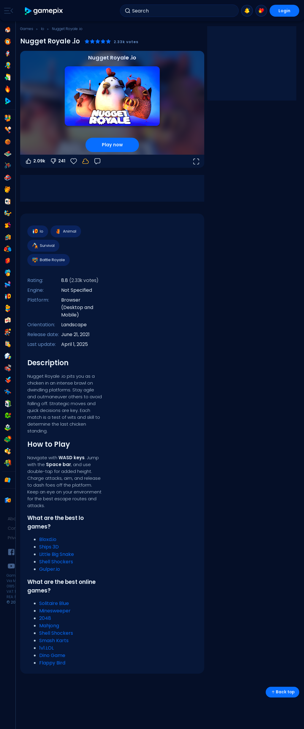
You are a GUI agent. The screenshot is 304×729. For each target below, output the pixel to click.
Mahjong (49, 625)
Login (284, 11)
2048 (45, 618)
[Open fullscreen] (196, 161)
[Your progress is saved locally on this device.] (85, 161)
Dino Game (52, 655)
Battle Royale (48, 260)
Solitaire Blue (54, 603)
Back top (282, 692)
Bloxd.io (47, 539)
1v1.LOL (46, 648)
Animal (65, 231)
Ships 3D (49, 546)
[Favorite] (73, 161)
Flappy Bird (52, 662)
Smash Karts (54, 640)
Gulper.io (49, 569)
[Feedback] (97, 161)
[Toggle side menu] (7, 10)
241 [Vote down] (57, 161)
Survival (43, 245)
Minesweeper (55, 610)
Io (42, 28)
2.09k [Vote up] (35, 161)
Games (26, 28)
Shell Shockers (56, 561)
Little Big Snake (56, 554)
